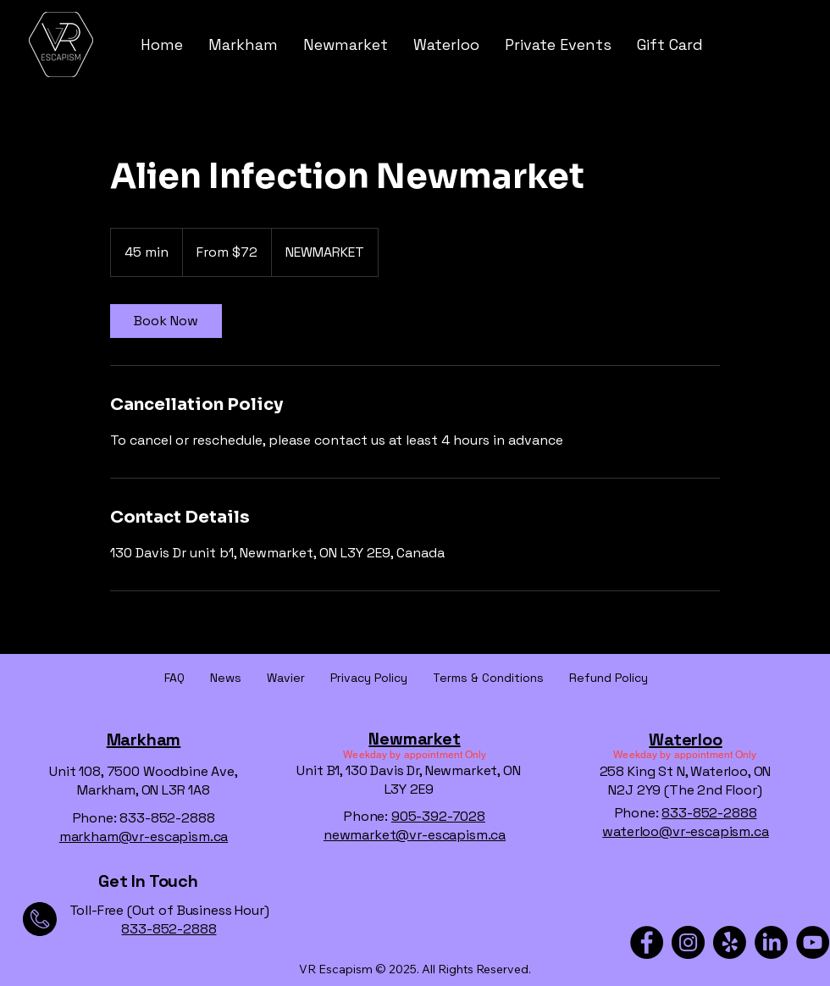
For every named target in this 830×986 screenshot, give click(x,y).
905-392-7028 (438, 816)
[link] (166, 321)
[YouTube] (812, 942)
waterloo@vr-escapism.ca (685, 831)
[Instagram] (688, 942)
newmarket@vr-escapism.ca (415, 835)
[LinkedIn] (771, 942)
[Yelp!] (729, 942)
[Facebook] (646, 942)
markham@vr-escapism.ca (143, 836)
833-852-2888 (708, 813)
